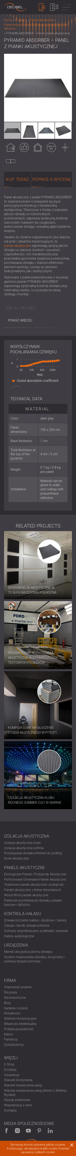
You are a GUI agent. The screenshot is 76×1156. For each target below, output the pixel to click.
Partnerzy (11, 1039)
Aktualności (12, 1013)
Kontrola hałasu (22, 913)
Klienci (8, 1034)
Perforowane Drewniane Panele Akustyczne (35, 879)
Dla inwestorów (15, 998)
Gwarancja (11, 1075)
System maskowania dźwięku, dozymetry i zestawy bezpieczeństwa (34, 959)
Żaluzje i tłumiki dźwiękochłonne (26, 925)
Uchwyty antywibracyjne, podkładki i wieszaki (36, 931)
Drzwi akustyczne (16, 858)
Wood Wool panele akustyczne (26, 895)
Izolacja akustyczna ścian (22, 843)
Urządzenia (16, 945)
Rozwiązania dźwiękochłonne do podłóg (33, 853)
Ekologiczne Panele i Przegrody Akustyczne (35, 874)
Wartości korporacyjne (20, 1018)
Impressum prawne (18, 987)
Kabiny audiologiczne (19, 936)
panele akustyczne (17, 246)
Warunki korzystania (18, 1080)
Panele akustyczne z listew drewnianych (32, 890)
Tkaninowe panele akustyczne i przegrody (34, 884)
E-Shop (9, 1064)
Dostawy (10, 1070)
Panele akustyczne (24, 867)
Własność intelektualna (20, 1024)
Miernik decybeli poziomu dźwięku (28, 952)
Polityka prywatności (19, 1029)
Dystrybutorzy (14, 1045)
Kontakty (10, 1110)
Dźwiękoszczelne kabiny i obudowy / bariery (35, 920)
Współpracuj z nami (18, 1105)
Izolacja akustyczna (26, 836)
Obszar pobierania (17, 1100)
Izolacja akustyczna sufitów (24, 848)
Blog (7, 1003)
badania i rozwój (15, 1008)
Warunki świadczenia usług (23, 1085)
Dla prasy (10, 992)
